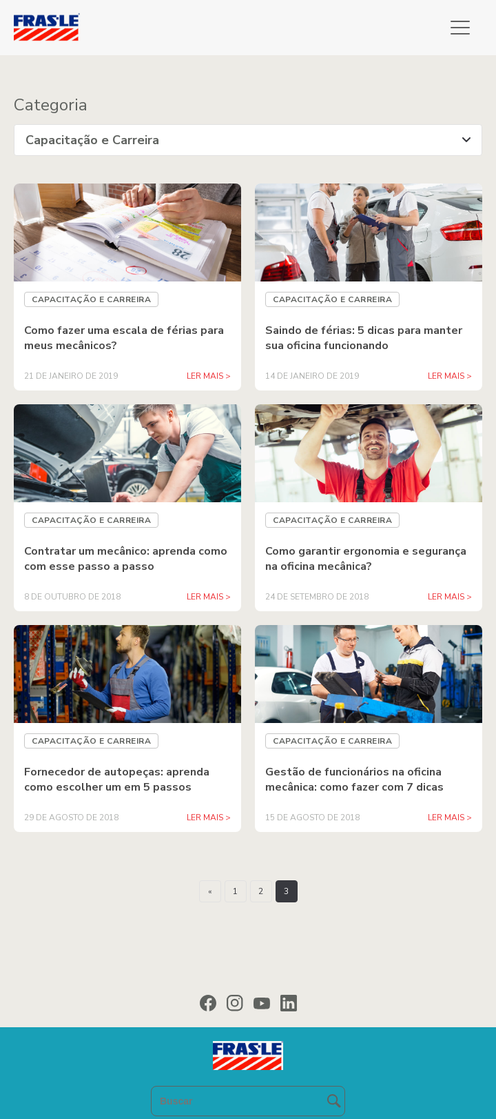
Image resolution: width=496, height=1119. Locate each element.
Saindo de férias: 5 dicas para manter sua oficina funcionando (363, 338)
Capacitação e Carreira (91, 299)
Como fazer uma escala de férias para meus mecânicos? (124, 338)
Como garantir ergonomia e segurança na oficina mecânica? (365, 559)
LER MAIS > (209, 376)
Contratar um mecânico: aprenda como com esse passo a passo (125, 559)
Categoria (50, 105)
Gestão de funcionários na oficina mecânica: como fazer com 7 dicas (354, 779)
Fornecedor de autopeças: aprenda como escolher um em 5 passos (116, 779)
